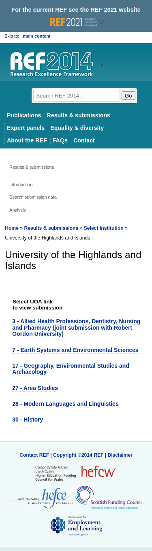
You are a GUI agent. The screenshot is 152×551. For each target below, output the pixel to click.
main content (36, 36)
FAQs (60, 140)
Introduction (20, 184)
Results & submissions (78, 115)
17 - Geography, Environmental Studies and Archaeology (70, 368)
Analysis (17, 210)
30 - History (27, 419)
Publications (24, 115)
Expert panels (26, 128)
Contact (84, 140)
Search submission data (33, 197)
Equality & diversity (77, 128)
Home (12, 228)
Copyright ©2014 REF (79, 455)
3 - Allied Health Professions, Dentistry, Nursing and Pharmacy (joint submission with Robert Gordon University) (76, 327)
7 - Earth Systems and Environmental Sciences (75, 350)
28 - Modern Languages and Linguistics (65, 404)
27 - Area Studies (35, 388)
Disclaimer (120, 455)
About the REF (27, 140)
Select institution (104, 228)
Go (128, 96)
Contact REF (34, 455)
